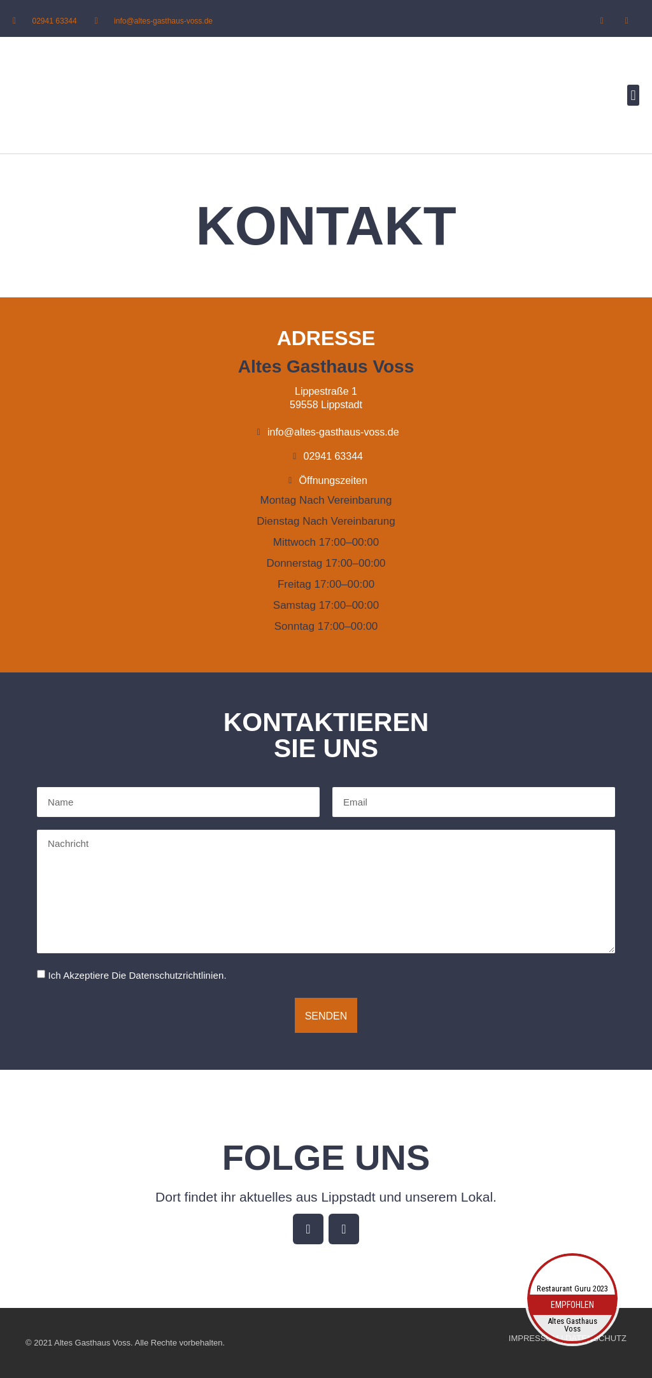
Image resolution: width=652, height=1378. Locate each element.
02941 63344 (54, 21)
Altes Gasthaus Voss (572, 1325)
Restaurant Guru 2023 (572, 1288)
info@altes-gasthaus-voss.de (163, 21)
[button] (633, 95)
